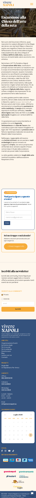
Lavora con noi (6, 355)
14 (9, 430)
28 (9, 439)
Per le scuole (5, 347)
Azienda (5, 299)
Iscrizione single (6, 345)
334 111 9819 (6, 390)
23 (18, 435)
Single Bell (4, 365)
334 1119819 (6, 384)
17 (22, 430)
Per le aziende (6, 349)
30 (18, 439)
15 (13, 430)
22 (14, 435)
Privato (5, 295)
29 (14, 439)
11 (26, 426)
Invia (7, 223)
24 (22, 435)
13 (5, 430)
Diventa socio (6, 351)
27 (5, 439)
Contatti (4, 357)
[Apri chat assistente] (32, 493)
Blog (2, 353)
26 (30, 435)
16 (18, 430)
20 (5, 435)
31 (22, 439)
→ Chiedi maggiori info (15, 246)
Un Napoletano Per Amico (10, 368)
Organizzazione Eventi (9, 343)
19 (30, 430)
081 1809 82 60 (6, 378)
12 (30, 426)
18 (26, 430)
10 (22, 426)
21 (9, 435)
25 (26, 435)
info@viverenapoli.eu (9, 404)
